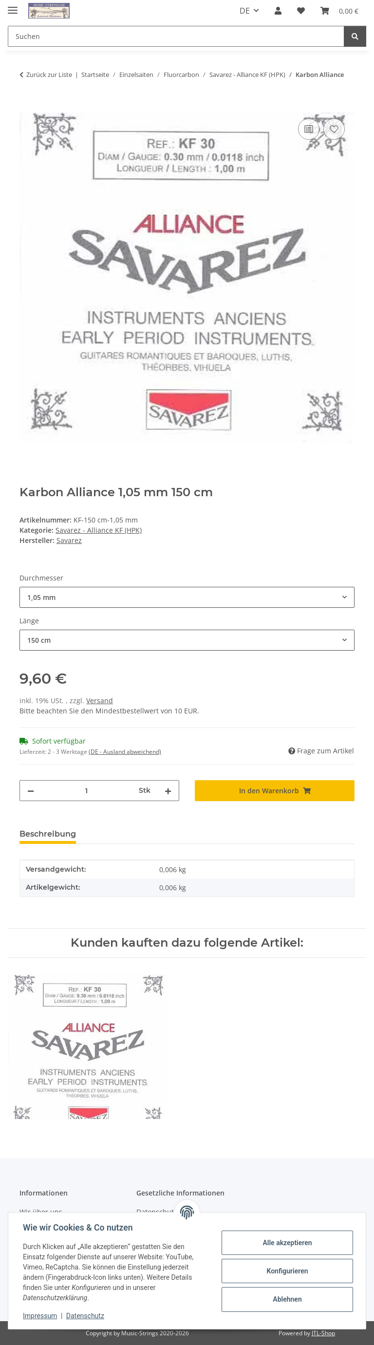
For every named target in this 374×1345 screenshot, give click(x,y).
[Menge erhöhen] (168, 791)
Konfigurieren (286, 1271)
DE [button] (245, 10)
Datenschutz (86, 1316)
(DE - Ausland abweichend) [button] (125, 751)
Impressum (41, 1316)
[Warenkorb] (339, 10)
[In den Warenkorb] (27, 105)
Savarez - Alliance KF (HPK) (99, 530)
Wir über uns (40, 1211)
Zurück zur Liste (49, 74)
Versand (99, 700)
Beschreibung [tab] (47, 834)
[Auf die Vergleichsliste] (308, 129)
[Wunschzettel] (301, 10)
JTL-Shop (323, 1333)
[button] (278, 10)
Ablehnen (286, 1299)
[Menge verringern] (30, 791)
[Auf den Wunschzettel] (334, 129)
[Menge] (86, 791)
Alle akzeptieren (286, 1243)
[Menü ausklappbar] (13, 6)
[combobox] (187, 597)
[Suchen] (176, 36)
